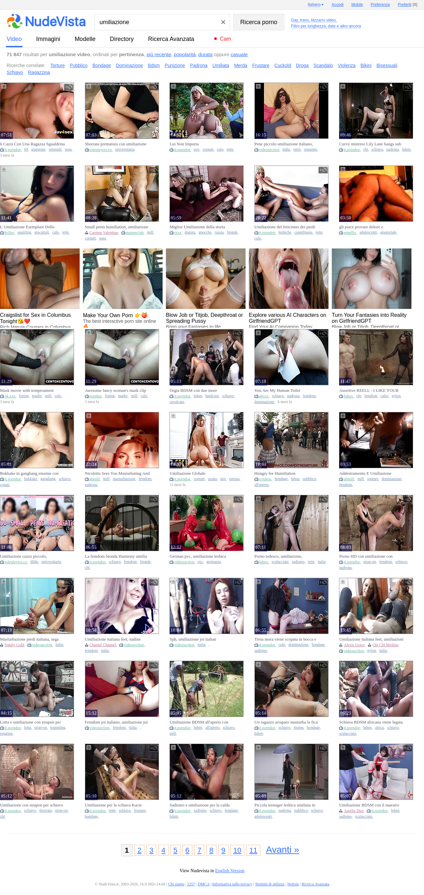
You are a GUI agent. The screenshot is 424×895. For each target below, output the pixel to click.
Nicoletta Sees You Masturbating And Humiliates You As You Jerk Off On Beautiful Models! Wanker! (117, 473)
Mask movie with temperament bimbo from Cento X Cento (27, 390)
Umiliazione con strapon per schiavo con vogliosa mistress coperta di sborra (31, 805)
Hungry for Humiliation (274, 473)
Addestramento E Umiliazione (365, 473)
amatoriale (388, 232)
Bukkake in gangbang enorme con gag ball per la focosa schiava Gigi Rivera (29, 473)
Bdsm (154, 65)
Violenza (346, 65)
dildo (34, 562)
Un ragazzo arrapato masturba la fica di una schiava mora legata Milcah (286, 722)
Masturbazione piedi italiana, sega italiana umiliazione (29, 639)
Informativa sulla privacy (232, 884)
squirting (24, 232)
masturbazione (124, 479)
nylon (396, 396)
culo (220, 149)
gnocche (205, 232)
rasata (212, 479)
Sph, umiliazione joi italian (193, 639)
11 (253, 850)
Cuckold (282, 65)
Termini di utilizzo (270, 884)
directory (122, 39)
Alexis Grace (354, 645)
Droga (302, 65)
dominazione (264, 402)
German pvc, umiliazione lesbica (198, 556)
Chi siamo (176, 884)
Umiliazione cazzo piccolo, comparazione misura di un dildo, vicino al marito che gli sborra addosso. (29, 556)
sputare (372, 479)
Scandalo (323, 65)
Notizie (293, 884)
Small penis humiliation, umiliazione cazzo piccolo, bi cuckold (116, 227)
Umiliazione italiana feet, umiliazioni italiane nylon (371, 639)
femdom (309, 396)
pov (196, 149)
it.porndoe (13, 149)
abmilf (95, 479)
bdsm (406, 149)
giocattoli (41, 232)
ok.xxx (10, 396)
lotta (27, 728)
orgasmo (310, 149)
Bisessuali (386, 65)
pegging (6, 733)
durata (205, 54)
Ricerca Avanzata (171, 39)
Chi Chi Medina (385, 645)
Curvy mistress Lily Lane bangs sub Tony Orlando (370, 144)
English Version (230, 870)
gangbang (48, 479)
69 (26, 149)
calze (384, 396)
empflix (350, 232)
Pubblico (79, 65)
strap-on (369, 562)
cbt (365, 149)
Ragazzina (39, 72)
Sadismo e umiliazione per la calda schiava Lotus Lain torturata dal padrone (200, 805)
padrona (392, 149)
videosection (269, 149)
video (14, 39)
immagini (48, 39)
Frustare (260, 65)
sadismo (298, 562)
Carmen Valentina (104, 232)
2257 (191, 884)
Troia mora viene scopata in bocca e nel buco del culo (285, 639)
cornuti (208, 149)
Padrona (199, 65)
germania (214, 562)
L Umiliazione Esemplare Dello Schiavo (27, 227)
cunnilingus (303, 232)
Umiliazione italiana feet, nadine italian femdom (113, 639)
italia (286, 149)
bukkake (30, 479)
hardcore (212, 396)
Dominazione (129, 65)
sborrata (45, 810)
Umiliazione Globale (188, 473)
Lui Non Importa (184, 143)
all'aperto (261, 485)
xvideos (265, 479)
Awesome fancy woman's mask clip (115, 390)
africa (379, 728)
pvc (200, 562)
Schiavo (15, 72)
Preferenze (380, 4)
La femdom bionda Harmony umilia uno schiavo (116, 556)
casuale (239, 54)
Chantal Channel (103, 645)
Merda (240, 65)
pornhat (96, 396)
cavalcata (177, 402)
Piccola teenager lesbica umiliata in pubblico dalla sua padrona (284, 805)
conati (5, 485)
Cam (225, 39)
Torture (58, 65)
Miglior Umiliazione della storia (197, 226)
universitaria (124, 149)
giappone (38, 149)
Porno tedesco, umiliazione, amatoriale (278, 556)
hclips (9, 232)
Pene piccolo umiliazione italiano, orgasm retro (283, 144)
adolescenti (368, 232)
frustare (140, 810)
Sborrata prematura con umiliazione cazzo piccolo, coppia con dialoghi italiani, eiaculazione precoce (116, 144)
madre (37, 396)
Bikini (366, 65)
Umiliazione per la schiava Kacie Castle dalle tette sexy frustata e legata (113, 805)
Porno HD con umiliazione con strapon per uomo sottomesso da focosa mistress (367, 556)
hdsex (348, 396)
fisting (24, 396)
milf (150, 232)
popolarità (185, 54)
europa (234, 479)
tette (230, 149)
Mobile (357, 4)
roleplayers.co (101, 149)
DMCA (204, 884)
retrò (297, 149)
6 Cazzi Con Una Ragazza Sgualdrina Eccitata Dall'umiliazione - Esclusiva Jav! (32, 144)
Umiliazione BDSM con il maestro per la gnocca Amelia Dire (369, 805)
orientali (55, 149)
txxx (177, 232)
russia (219, 232)
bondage (281, 479)
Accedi (338, 4)
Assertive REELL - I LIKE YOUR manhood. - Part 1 (369, 390)
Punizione (175, 65)
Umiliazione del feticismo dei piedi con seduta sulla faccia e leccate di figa (284, 227)
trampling (57, 728)
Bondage (102, 65)
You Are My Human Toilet (277, 390)
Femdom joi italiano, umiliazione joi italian (116, 722)
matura (190, 232)
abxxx (264, 396)
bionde (232, 232)
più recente (159, 54)
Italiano (314, 4)
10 (237, 850)
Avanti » (282, 849)
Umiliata (220, 65)
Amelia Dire (354, 810)
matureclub (135, 232)
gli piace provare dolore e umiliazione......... (361, 227)
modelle (85, 39)
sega (68, 149)
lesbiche (285, 232)
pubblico (309, 479)
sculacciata (280, 562)
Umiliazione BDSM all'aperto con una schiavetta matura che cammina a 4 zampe (202, 722)
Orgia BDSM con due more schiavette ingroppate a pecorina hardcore (197, 390)
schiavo (377, 149)
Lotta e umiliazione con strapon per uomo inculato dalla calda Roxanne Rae (30, 722)
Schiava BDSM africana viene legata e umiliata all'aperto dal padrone (371, 722)
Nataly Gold (14, 645)
